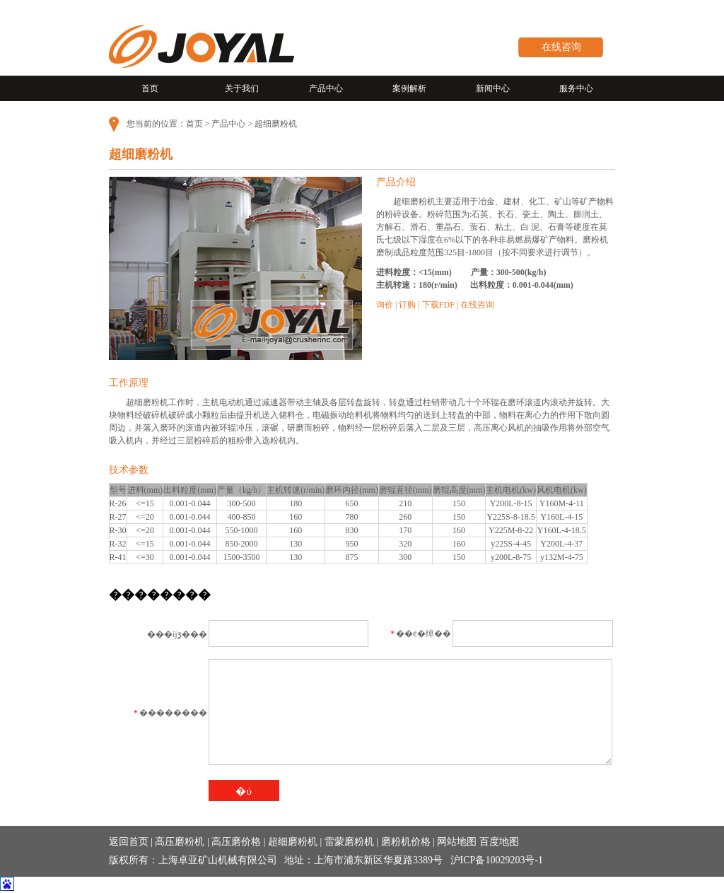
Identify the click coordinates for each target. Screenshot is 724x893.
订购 (407, 305)
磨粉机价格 (406, 841)
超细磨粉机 (292, 841)
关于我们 (242, 88)
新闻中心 (493, 88)
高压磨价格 (236, 841)
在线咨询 (561, 47)
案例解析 (409, 88)
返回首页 (128, 841)
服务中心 (576, 88)
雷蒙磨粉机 (349, 841)
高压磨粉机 (179, 841)
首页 (149, 88)
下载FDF (438, 305)
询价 (384, 305)
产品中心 (326, 88)
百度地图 (499, 841)
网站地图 (457, 841)
